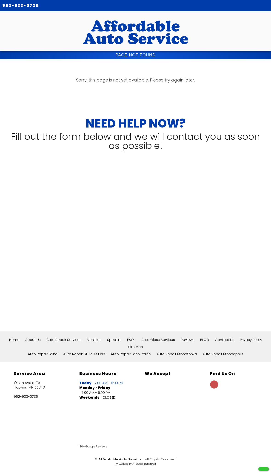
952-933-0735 (20, 5)
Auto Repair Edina (42, 353)
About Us (33, 339)
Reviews (187, 339)
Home (14, 339)
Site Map (135, 346)
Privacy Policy (251, 339)
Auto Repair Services (63, 339)
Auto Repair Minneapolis (223, 353)
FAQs (131, 339)
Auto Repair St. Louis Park (84, 353)
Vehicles (94, 339)
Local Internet (145, 464)
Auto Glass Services (158, 339)
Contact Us (224, 339)
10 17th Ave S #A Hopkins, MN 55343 (29, 385)
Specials (114, 339)
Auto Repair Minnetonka (177, 353)
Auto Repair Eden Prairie (131, 353)
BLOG (204, 339)
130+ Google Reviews (93, 446)
